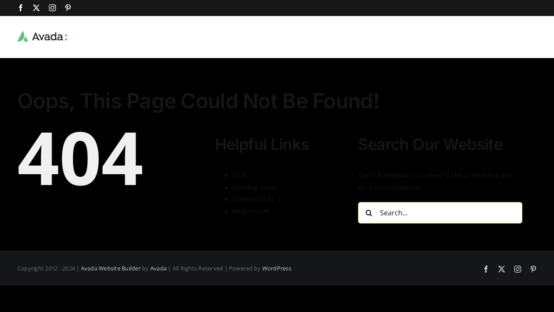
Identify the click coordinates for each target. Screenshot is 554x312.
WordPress (276, 268)
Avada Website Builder (111, 268)
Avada (158, 268)
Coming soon (254, 187)
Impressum (251, 211)
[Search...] (440, 213)
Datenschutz (253, 199)
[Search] (369, 213)
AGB (239, 175)
